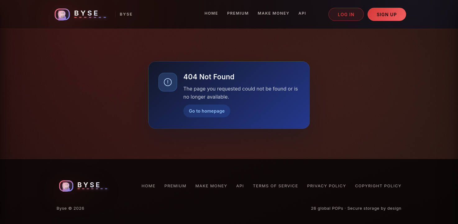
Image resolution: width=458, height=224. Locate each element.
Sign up (387, 14)
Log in (346, 14)
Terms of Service (275, 185)
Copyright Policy (378, 185)
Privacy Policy (326, 185)
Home (211, 13)
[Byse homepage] (92, 14)
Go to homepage (207, 111)
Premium (238, 13)
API (302, 13)
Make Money (274, 13)
